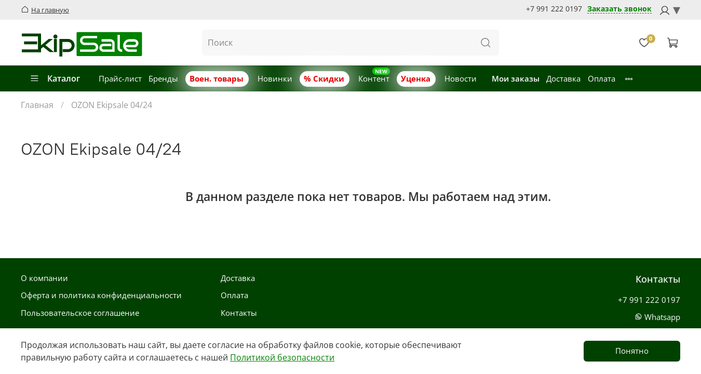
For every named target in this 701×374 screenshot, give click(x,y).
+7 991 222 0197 (554, 9)
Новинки (275, 78)
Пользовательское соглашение (80, 313)
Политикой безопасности (282, 357)
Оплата (601, 78)
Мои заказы (516, 78)
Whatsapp (657, 317)
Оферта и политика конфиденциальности (101, 295)
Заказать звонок (619, 9)
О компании (44, 278)
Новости (460, 78)
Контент (373, 78)
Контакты (239, 313)
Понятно (632, 350)
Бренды (163, 78)
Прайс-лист (120, 78)
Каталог (55, 78)
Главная (37, 105)
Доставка (563, 78)
